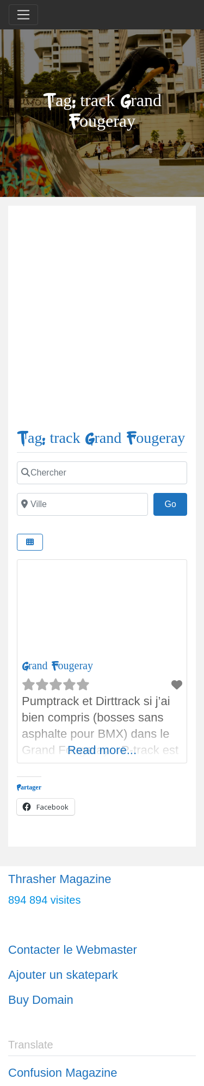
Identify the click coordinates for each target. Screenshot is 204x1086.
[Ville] (82, 504)
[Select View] (30, 542)
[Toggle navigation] (23, 14)
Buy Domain (40, 1000)
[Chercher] (102, 472)
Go (175, 503)
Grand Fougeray (57, 665)
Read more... (102, 750)
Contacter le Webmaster (72, 950)
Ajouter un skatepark (63, 975)
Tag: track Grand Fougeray (101, 438)
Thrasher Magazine (60, 879)
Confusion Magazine (63, 1072)
